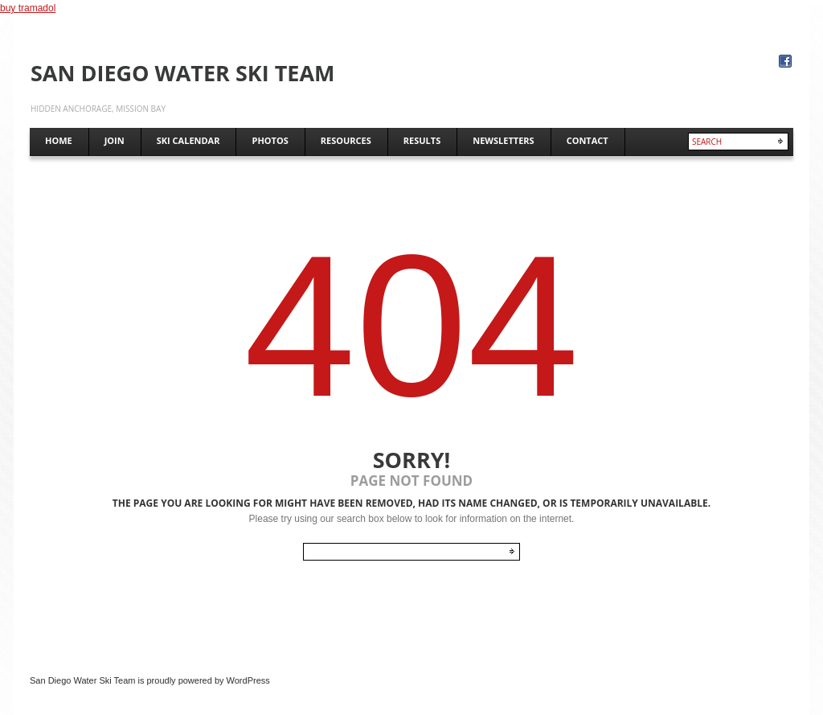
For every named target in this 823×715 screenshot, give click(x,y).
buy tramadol (27, 8)
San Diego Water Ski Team (183, 73)
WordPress (248, 680)
